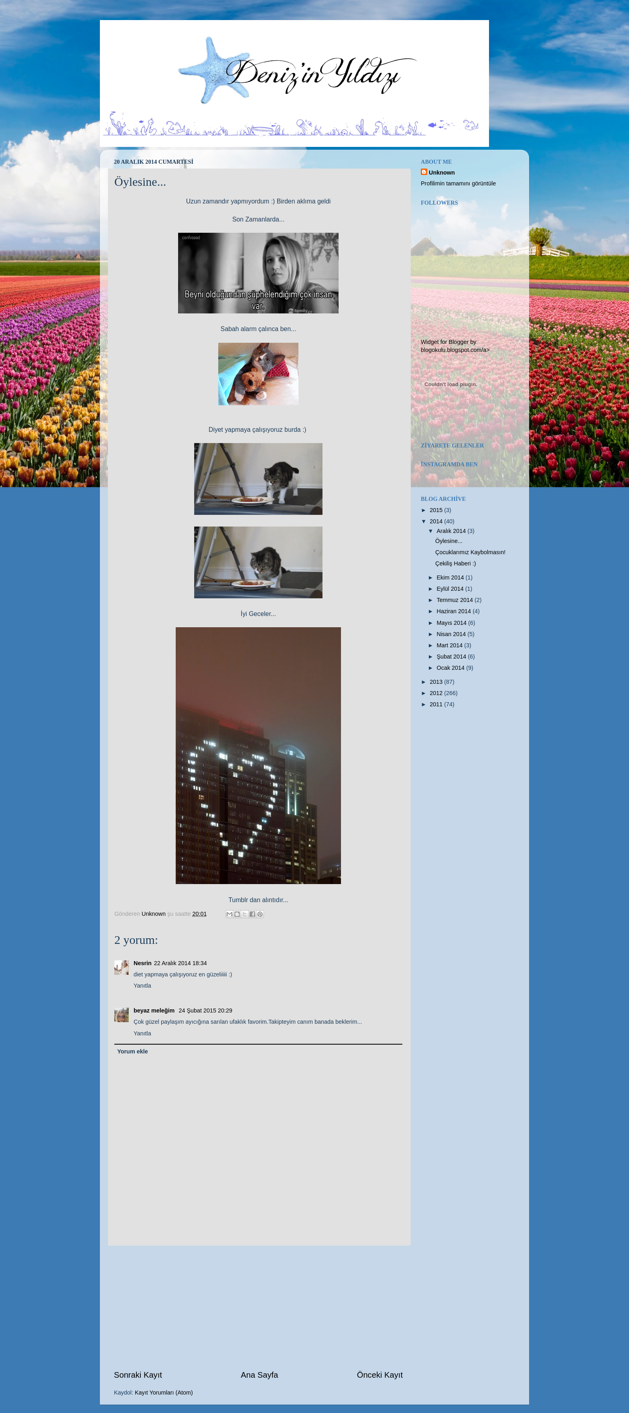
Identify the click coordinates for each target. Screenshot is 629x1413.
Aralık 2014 (452, 531)
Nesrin (143, 963)
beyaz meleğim (155, 1010)
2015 (437, 510)
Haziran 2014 (455, 611)
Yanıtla (142, 985)
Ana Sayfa (259, 1374)
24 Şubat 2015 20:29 (205, 1010)
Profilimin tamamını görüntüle (458, 183)
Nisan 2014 (452, 634)
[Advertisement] (258, 1307)
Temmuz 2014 (456, 600)
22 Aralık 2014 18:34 (180, 963)
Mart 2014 (451, 645)
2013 (437, 682)
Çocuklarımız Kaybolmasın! (470, 552)
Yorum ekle (132, 1051)
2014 (437, 521)
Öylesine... (449, 541)
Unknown (442, 172)
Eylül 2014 (451, 589)
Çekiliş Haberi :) (455, 563)
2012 (437, 693)
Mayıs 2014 (452, 623)
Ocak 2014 (452, 668)
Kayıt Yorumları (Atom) (164, 1392)
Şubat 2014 (452, 656)
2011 (437, 704)
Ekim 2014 (451, 577)
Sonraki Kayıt (138, 1374)
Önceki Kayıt (380, 1374)
